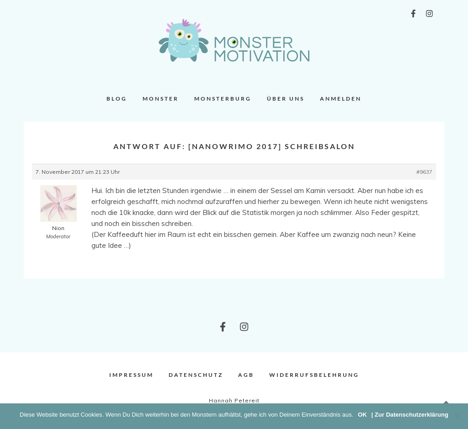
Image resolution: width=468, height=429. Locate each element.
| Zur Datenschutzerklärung (410, 414)
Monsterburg (222, 98)
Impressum (131, 374)
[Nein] (456, 416)
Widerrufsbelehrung (314, 374)
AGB (246, 374)
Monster (161, 98)
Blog (116, 98)
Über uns (285, 98)
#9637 (424, 171)
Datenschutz (196, 374)
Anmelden (341, 98)
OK (362, 414)
